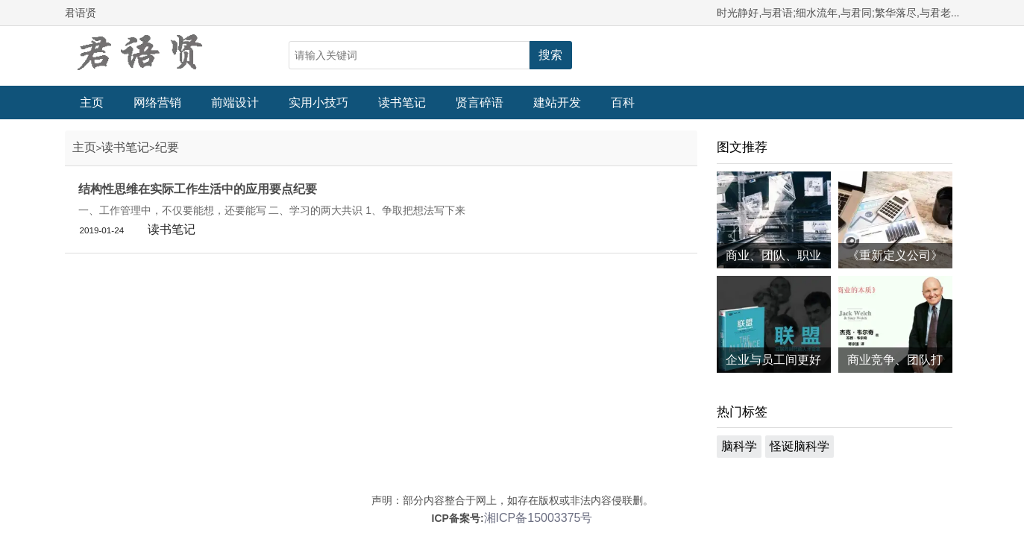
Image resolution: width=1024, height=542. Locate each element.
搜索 (550, 54)
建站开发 (557, 102)
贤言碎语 (479, 102)
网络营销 (157, 102)
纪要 (167, 147)
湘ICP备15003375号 (538, 517)
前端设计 (235, 102)
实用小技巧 (318, 102)
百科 (623, 102)
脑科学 (739, 446)
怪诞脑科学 (799, 446)
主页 (92, 102)
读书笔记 (402, 102)
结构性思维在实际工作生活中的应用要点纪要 (197, 189)
